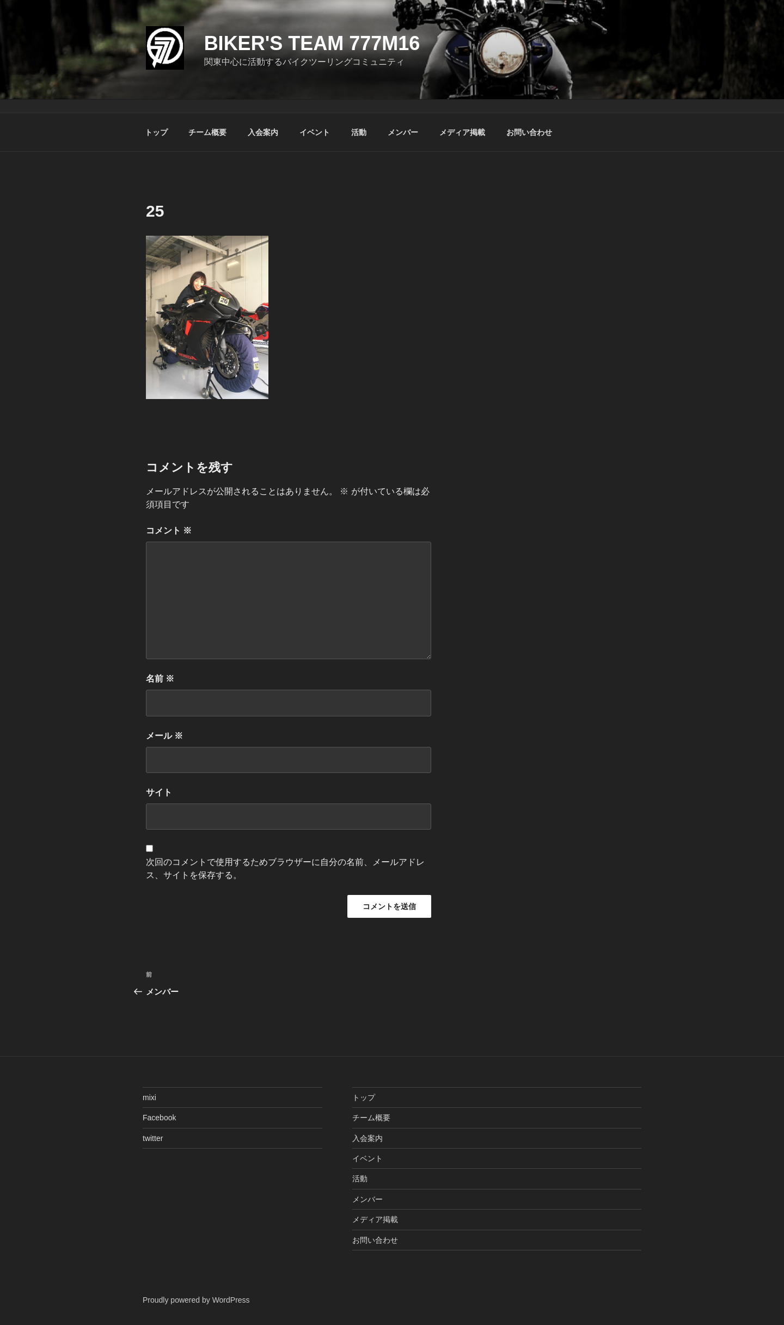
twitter (153, 1138)
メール (164, 735)
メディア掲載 (462, 132)
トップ (156, 132)
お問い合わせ (529, 132)
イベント (314, 132)
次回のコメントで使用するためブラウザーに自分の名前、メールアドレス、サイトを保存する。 (285, 868)
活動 (358, 132)
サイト (159, 792)
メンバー (403, 132)
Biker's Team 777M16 (312, 43)
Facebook (159, 1117)
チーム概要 (207, 132)
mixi (149, 1097)
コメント (169, 530)
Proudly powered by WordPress (196, 1300)
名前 (160, 678)
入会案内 (263, 132)
